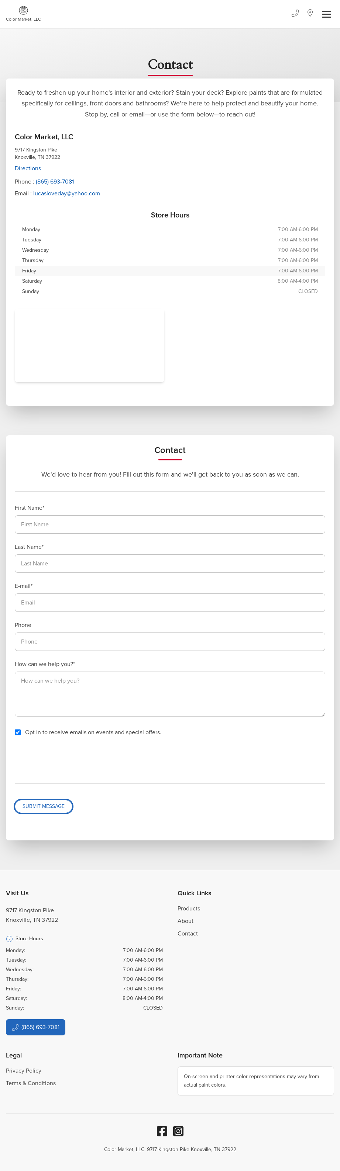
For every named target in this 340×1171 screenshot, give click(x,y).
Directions (28, 168)
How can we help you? (44, 664)
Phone (23, 625)
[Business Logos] (23, 14)
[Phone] (295, 14)
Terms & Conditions (31, 1083)
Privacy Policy (23, 1070)
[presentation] (71, 760)
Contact (188, 933)
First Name (28, 507)
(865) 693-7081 (55, 181)
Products (189, 908)
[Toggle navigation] (326, 14)
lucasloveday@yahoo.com (66, 193)
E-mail (23, 586)
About (185, 921)
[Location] (310, 14)
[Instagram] (178, 1131)
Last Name (28, 547)
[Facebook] (162, 1131)
